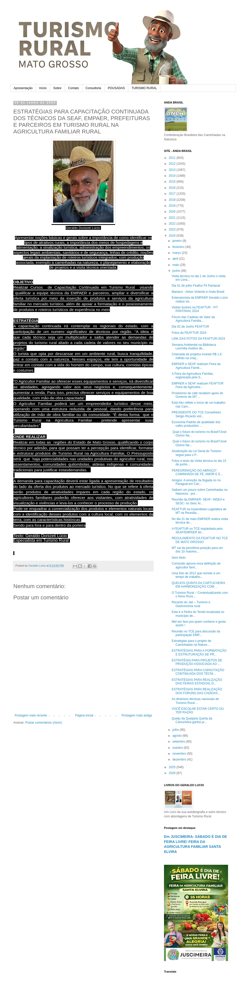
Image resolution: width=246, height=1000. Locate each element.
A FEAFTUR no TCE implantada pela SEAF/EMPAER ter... (197, 530)
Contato (73, 88)
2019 (173, 205)
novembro (179, 753)
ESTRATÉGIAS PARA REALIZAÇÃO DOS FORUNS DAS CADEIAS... (197, 691)
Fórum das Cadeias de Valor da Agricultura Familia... (193, 318)
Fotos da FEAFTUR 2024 (189, 333)
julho (176, 730)
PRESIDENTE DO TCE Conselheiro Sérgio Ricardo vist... (196, 414)
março (177, 253)
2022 (173, 223)
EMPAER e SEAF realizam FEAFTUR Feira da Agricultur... (197, 385)
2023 (173, 229)
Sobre (57, 88)
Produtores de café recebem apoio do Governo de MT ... (197, 395)
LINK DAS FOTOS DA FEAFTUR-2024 (198, 338)
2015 (173, 181)
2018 (173, 200)
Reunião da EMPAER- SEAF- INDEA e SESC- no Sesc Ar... (198, 501)
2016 (173, 188)
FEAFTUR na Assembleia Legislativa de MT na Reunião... (199, 511)
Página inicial (84, 715)
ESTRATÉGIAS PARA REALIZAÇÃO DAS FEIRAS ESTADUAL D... (197, 681)
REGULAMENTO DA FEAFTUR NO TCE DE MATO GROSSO (200, 540)
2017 (173, 193)
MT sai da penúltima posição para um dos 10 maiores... (197, 549)
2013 (173, 170)
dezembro (179, 759)
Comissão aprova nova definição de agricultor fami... (196, 565)
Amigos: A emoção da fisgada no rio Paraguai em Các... (196, 482)
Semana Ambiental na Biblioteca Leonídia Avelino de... (194, 346)
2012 (173, 163)
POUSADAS (116, 88)
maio (176, 265)
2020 (173, 211)
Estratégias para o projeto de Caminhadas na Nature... (191, 642)
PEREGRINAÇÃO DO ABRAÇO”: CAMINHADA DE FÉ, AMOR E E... (197, 472)
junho (176, 271)
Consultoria (93, 88)
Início (43, 88)
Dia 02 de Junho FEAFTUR (190, 326)
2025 (173, 767)
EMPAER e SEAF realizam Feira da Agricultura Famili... (196, 365)
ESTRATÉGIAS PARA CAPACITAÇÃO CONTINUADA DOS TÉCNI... (198, 671)
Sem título (179, 557)
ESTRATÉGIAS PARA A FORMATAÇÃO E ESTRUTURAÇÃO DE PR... (199, 652)
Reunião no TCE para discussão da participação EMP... (196, 633)
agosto (177, 735)
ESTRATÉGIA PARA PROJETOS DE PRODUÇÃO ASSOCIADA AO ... (197, 662)
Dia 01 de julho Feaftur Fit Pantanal (196, 285)
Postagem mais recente (31, 715)
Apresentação (23, 88)
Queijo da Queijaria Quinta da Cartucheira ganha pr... (192, 720)
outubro (178, 747)
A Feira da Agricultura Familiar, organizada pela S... (192, 375)
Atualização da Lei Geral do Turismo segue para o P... (196, 452)
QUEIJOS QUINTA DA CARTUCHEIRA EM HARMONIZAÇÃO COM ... (198, 584)
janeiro (177, 241)
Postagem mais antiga (136, 715)
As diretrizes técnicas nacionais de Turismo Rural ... (195, 700)
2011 (173, 158)
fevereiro (178, 247)
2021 (173, 218)
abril (175, 259)
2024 (173, 235)
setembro (179, 741)
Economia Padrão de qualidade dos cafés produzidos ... (196, 424)
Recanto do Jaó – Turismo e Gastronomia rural (191, 604)
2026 (173, 773)
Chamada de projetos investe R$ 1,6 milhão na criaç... (197, 356)
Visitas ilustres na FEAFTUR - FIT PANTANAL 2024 (195, 309)
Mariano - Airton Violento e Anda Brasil (198, 292)
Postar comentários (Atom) (43, 722)
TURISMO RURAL (144, 88)
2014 (173, 176)
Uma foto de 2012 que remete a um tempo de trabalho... (196, 575)
